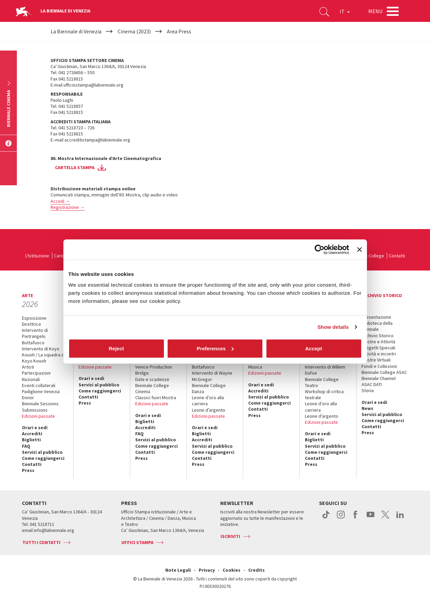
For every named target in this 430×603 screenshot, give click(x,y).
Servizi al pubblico (42, 452)
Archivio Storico (378, 335)
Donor (28, 397)
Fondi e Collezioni (379, 366)
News (367, 408)
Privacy (207, 570)
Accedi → (60, 201)
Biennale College (367, 256)
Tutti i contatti (41, 542)
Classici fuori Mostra (155, 397)
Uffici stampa (137, 542)
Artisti (28, 367)
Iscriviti (230, 536)
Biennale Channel (379, 378)
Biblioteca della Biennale (377, 326)
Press (28, 470)
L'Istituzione (37, 256)
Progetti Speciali (378, 348)
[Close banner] (359, 249)
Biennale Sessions (40, 404)
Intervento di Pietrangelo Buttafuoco (35, 336)
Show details (333, 327)
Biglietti (31, 440)
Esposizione (34, 318)
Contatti (397, 256)
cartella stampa (74, 167)
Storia (368, 390)
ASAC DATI (372, 384)
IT (345, 11)
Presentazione (376, 317)
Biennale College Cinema (152, 388)
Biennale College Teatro (322, 382)
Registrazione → (68, 207)
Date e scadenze (152, 379)
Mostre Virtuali (376, 360)
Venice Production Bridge (153, 370)
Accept (313, 348)
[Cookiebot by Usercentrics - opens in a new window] (319, 250)
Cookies (231, 570)
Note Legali (178, 570)
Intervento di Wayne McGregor (212, 376)
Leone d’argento (208, 410)
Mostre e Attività (378, 342)
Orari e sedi (35, 427)
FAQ (26, 446)
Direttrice (31, 324)
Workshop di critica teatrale (324, 394)
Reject (116, 348)
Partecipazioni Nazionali (36, 376)
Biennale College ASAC (384, 372)
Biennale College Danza (209, 388)
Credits (256, 570)
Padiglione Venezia (41, 391)
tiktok (326, 518)
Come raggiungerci (43, 458)
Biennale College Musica (265, 364)
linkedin (400, 518)
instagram (341, 518)
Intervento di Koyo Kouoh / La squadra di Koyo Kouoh (43, 355)
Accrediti (32, 434)
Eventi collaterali (38, 385)
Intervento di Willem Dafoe (325, 370)
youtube (370, 518)
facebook (356, 518)
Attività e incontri (379, 354)
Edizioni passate (38, 416)
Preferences (215, 348)
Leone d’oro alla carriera (208, 400)
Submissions (35, 410)
